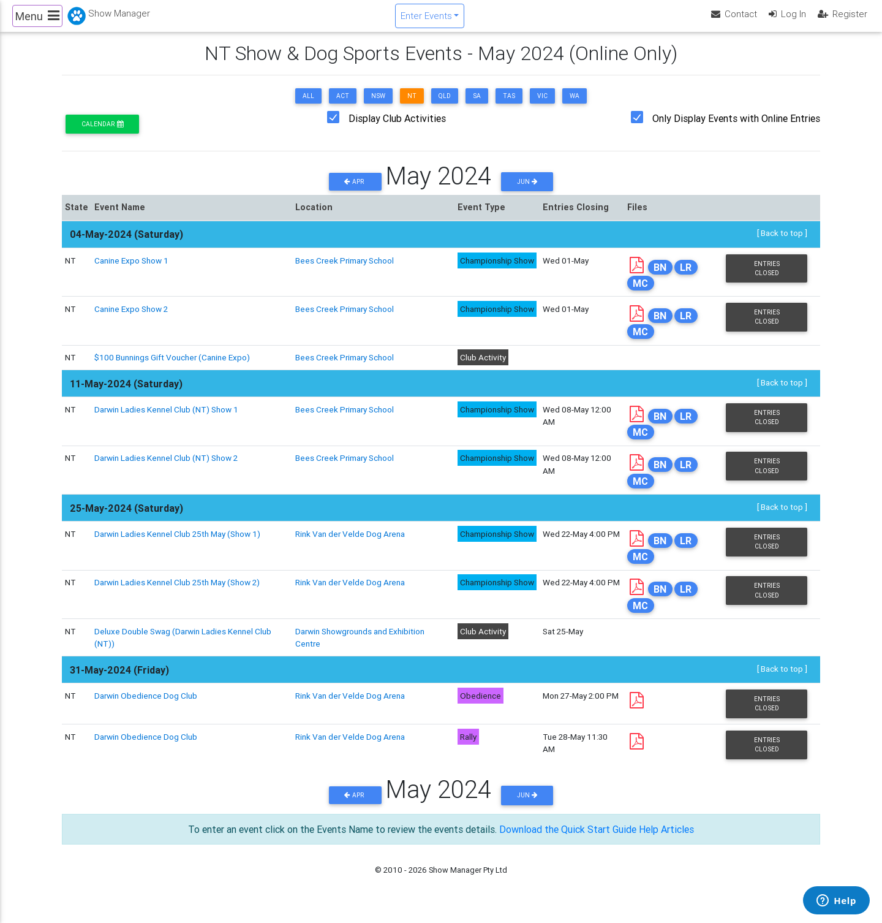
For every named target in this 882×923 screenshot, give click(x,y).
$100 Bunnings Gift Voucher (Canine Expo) (172, 367)
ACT (342, 106)
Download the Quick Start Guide (567, 839)
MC (640, 293)
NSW (378, 106)
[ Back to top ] (782, 243)
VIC (542, 106)
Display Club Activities (397, 129)
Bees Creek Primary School (344, 270)
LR (686, 277)
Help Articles (666, 839)
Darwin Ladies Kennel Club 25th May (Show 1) (177, 544)
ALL (308, 106)
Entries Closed (767, 278)
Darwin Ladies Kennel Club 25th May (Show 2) (177, 592)
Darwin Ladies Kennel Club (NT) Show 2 (166, 468)
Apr (355, 192)
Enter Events (426, 20)
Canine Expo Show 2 (131, 319)
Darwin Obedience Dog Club (145, 706)
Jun (527, 192)
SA (477, 106)
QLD (445, 106)
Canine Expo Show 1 (131, 270)
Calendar (102, 135)
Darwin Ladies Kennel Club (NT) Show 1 (166, 419)
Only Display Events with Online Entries (736, 129)
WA (574, 106)
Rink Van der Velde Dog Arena (350, 544)
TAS (509, 106)
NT (412, 106)
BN (660, 277)
